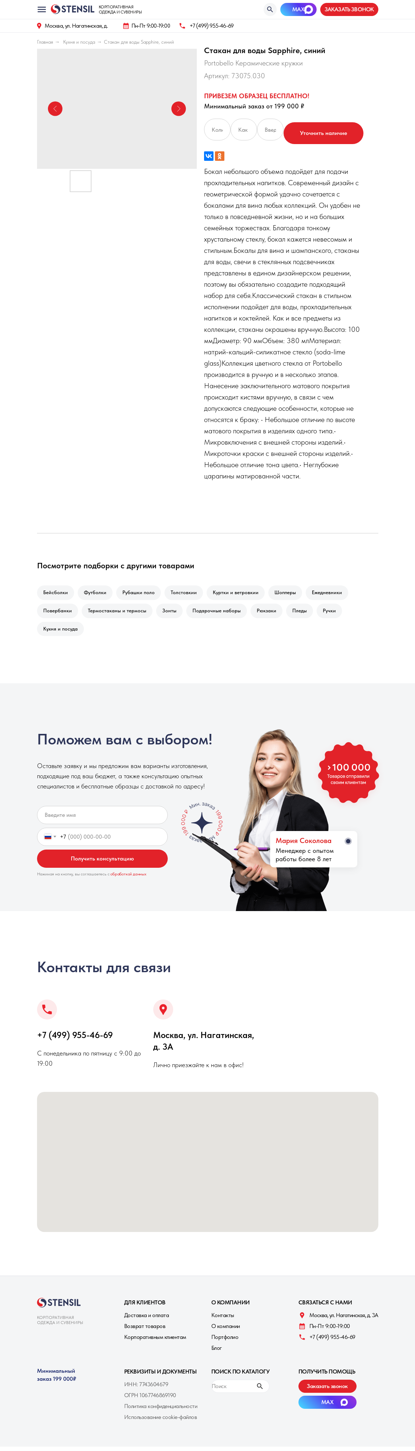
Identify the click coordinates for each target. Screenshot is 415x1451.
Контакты (222, 1319)
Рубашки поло (142, 593)
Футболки (97, 593)
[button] (349, 9)
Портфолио (225, 1341)
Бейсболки (56, 593)
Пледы (307, 613)
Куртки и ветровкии (242, 593)
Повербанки (58, 613)
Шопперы (293, 593)
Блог (216, 1352)
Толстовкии (189, 593)
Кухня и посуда (79, 42)
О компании (225, 1330)
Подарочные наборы (222, 613)
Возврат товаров (145, 1330)
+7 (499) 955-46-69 (212, 25)
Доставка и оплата (146, 1319)
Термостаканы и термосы (119, 613)
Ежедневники (336, 593)
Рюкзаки (273, 613)
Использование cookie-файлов (160, 1421)
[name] (102, 819)
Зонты (173, 613)
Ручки (338, 613)
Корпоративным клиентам (155, 1341)
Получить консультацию (102, 862)
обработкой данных (128, 878)
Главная (45, 42)
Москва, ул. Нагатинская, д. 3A (343, 1319)
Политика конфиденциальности (161, 1410)
